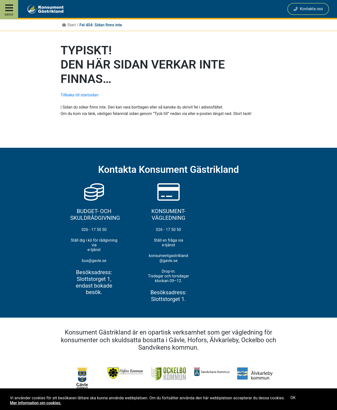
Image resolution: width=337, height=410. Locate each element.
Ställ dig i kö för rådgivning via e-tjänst (94, 245)
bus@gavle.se (94, 260)
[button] (41, 9)
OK (293, 397)
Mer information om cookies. (35, 403)
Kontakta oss (308, 8)
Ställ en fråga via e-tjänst (168, 242)
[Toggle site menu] (9, 9)
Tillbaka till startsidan (80, 95)
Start (69, 25)
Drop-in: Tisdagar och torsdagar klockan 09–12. (168, 276)
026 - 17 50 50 (93, 229)
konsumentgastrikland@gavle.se (168, 258)
